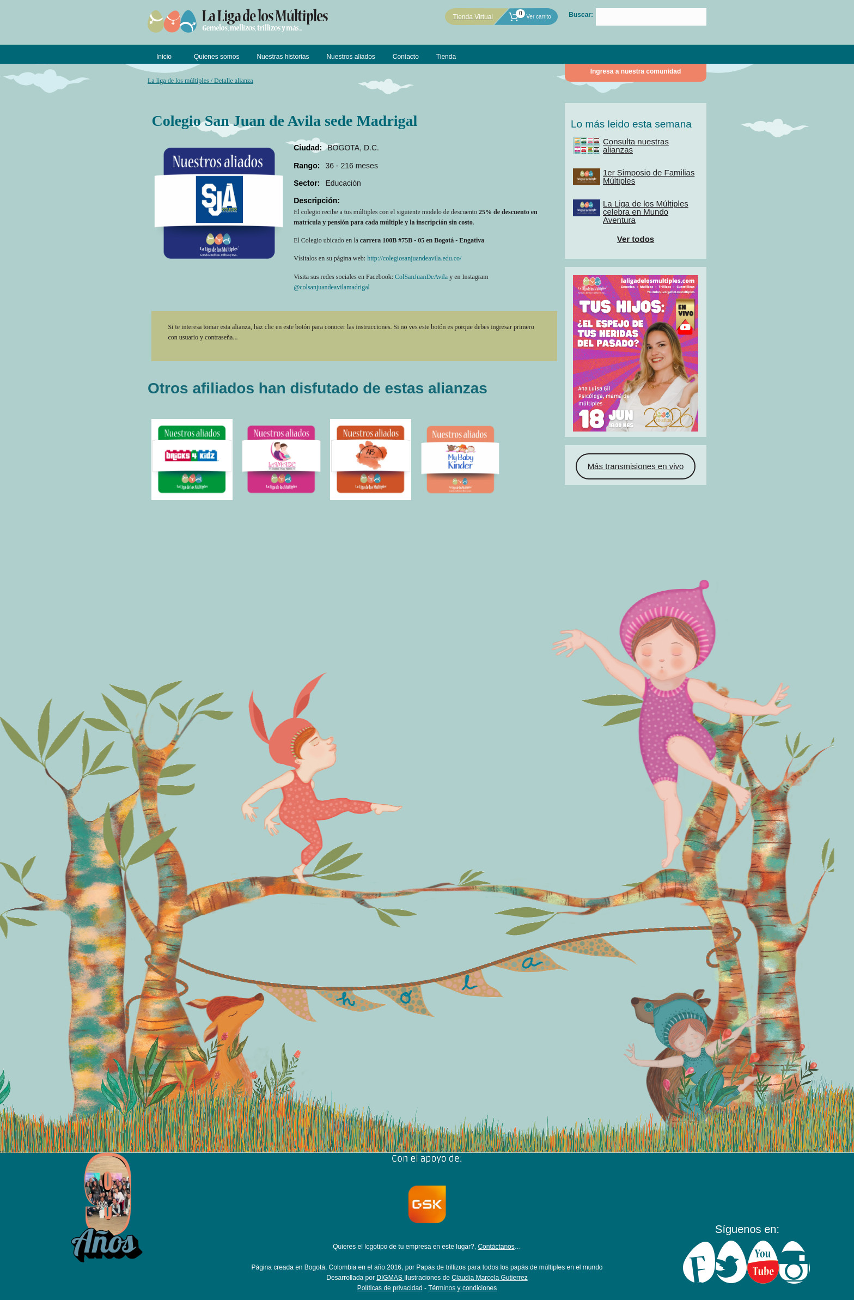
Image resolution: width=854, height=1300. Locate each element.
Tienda (446, 56)
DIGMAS (390, 1277)
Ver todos (635, 239)
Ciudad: (308, 147)
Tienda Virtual (473, 17)
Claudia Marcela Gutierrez (489, 1277)
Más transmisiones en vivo (636, 466)
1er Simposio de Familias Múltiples (648, 176)
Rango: (307, 165)
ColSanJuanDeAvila (421, 277)
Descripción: (317, 200)
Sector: (307, 183)
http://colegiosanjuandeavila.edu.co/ (414, 258)
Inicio (164, 56)
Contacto (406, 56)
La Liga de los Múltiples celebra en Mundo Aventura (645, 211)
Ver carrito (530, 17)
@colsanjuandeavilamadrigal (332, 287)
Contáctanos (496, 1246)
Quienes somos (216, 56)
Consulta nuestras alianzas (636, 145)
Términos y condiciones (462, 1288)
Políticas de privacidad (390, 1288)
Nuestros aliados (350, 56)
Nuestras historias (283, 56)
